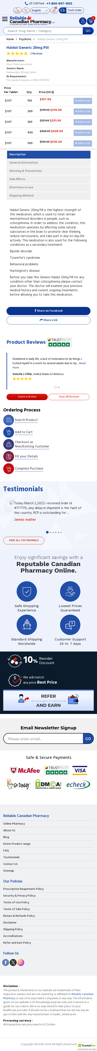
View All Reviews (69, 397)
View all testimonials (24, 540)
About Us (9, 830)
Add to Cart (82, 101)
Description (17, 154)
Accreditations (13, 936)
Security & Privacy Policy (19, 896)
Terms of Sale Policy (16, 909)
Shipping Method (21, 195)
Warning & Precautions (25, 171)
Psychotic (25, 39)
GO (88, 31)
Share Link (48, 320)
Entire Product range (16, 844)
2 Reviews (36, 53)
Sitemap (8, 871)
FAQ (6, 851)
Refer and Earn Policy (17, 943)
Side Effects (17, 179)
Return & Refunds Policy (19, 916)
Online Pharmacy (14, 824)
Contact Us (10, 864)
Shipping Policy (13, 929)
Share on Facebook (49, 310)
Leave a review (27, 397)
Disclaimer (10, 923)
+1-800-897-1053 (59, 4)
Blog (6, 837)
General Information (23, 162)
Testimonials (11, 857)
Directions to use (21, 187)
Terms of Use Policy (16, 902)
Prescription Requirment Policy (23, 889)
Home (10, 39)
